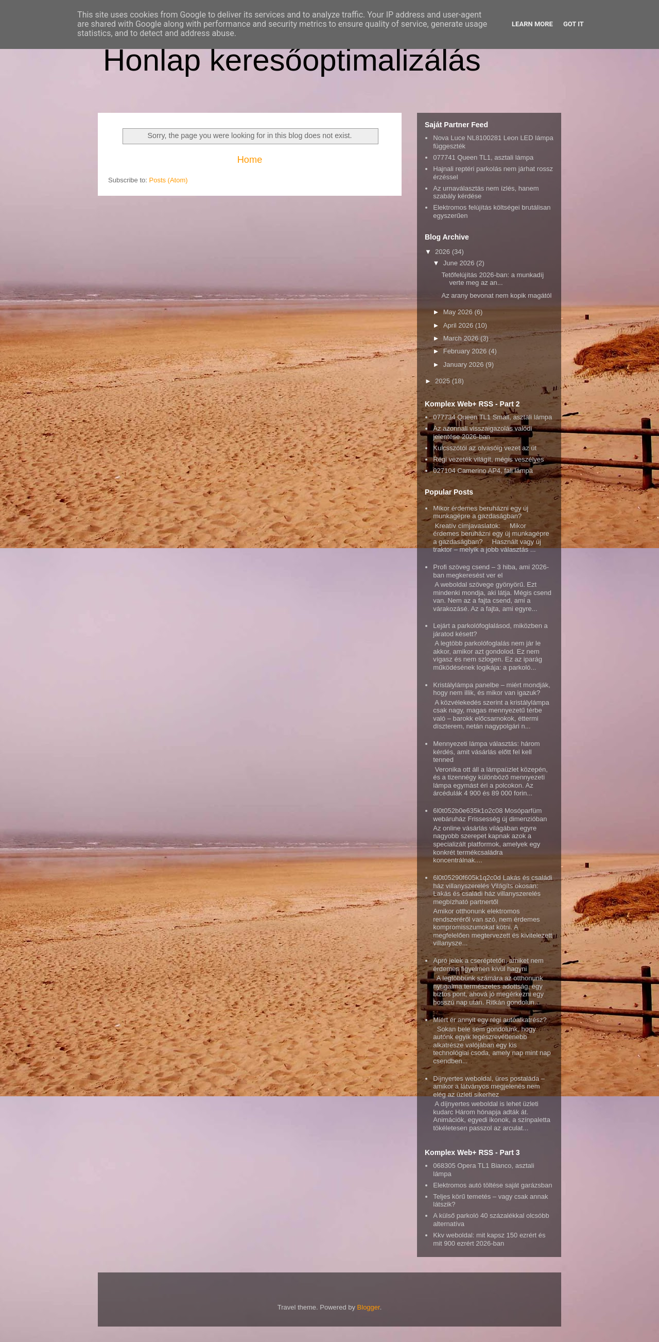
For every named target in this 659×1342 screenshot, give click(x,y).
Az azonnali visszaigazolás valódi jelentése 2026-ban (482, 432)
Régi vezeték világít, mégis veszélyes (488, 459)
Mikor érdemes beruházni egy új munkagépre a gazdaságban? (480, 512)
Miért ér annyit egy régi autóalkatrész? (489, 1020)
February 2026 (466, 351)
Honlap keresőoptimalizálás (292, 60)
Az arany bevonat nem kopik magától (496, 295)
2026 (443, 252)
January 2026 (464, 364)
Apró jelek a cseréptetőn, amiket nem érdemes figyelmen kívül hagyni (488, 965)
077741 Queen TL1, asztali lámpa (483, 157)
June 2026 (459, 263)
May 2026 (459, 312)
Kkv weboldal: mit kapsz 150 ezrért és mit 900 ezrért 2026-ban (489, 1239)
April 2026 (459, 325)
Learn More (532, 24)
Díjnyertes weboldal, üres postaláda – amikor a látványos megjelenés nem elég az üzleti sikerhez (489, 1086)
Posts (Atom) (168, 180)
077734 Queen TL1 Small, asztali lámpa (492, 417)
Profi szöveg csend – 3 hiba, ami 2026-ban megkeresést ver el (491, 571)
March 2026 (461, 338)
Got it (573, 24)
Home (250, 160)
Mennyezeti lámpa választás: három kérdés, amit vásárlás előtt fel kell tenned (486, 751)
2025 (443, 381)
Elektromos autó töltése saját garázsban (492, 1185)
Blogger (368, 1307)
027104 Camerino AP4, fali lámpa (483, 470)
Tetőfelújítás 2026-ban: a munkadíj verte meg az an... (492, 279)
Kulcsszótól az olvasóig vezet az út (484, 448)
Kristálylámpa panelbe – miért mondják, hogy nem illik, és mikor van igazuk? (491, 689)
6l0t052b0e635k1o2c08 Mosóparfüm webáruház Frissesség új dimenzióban (490, 815)
